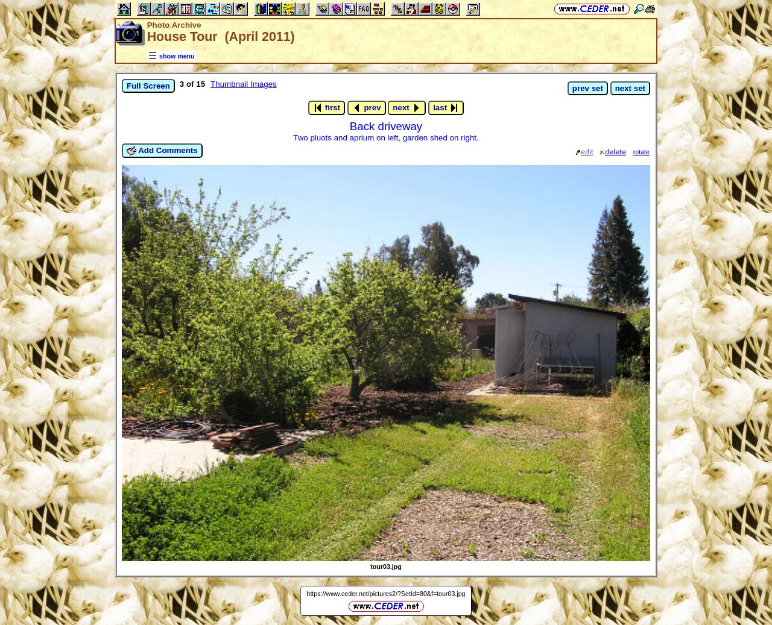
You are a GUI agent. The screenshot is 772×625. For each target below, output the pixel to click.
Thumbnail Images (243, 84)
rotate (641, 151)
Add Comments (162, 150)
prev (366, 108)
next (407, 108)
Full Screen (148, 85)
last (446, 108)
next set (630, 88)
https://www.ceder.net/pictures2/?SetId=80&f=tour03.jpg (385, 593)
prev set (587, 88)
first (326, 108)
